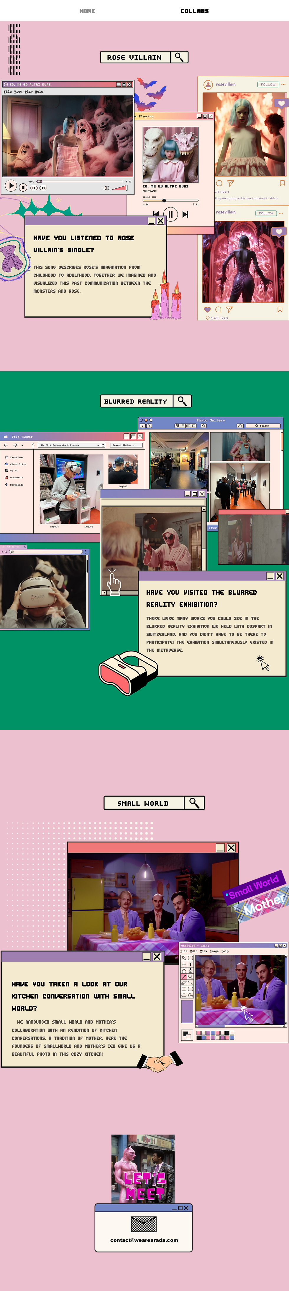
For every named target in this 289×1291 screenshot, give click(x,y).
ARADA (13, 48)
